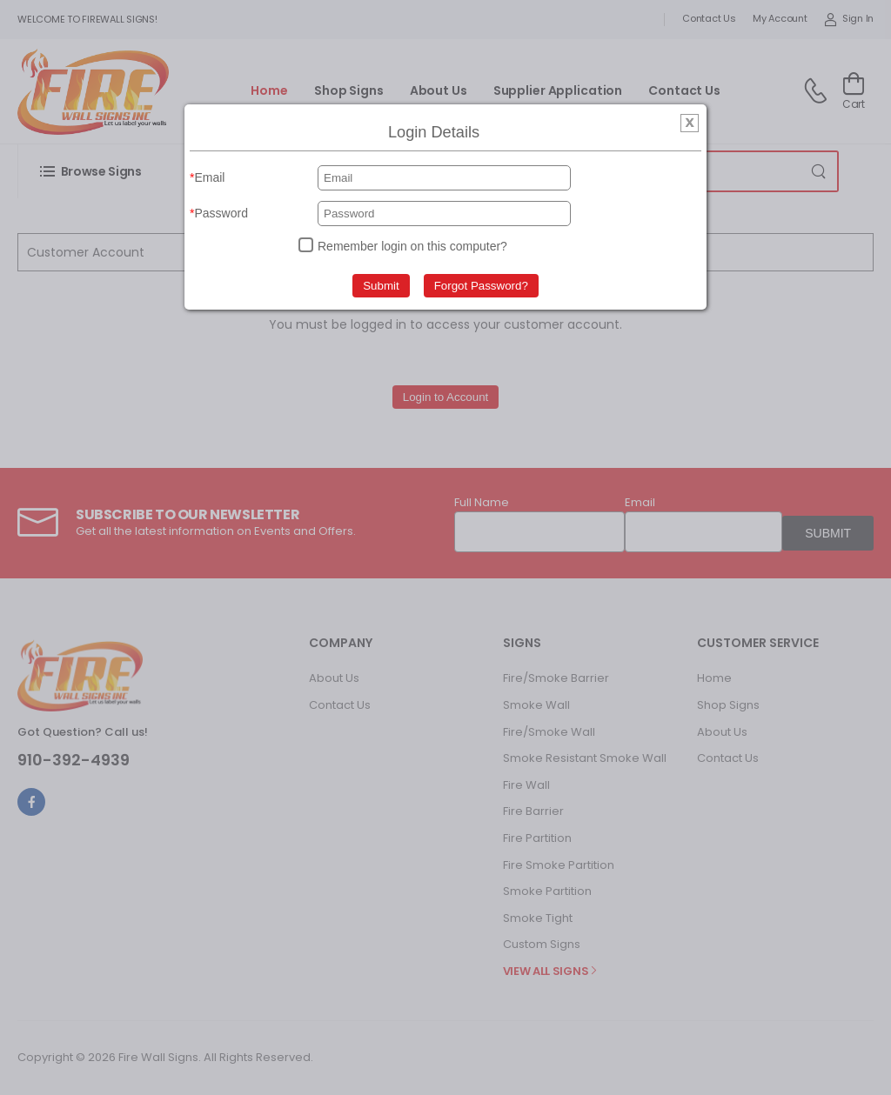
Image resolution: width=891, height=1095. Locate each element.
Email (209, 177)
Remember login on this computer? (412, 246)
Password (220, 213)
